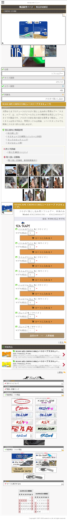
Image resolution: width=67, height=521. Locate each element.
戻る (63, 342)
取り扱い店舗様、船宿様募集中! (22, 160)
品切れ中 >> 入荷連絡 (42, 336)
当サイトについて (34, 383)
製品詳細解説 (42, 7)
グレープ (22, 313)
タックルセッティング (17, 140)
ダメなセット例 (14, 143)
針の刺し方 (12, 133)
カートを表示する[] (34, 484)
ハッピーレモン (25, 285)
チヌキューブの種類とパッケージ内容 (24, 136)
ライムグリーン (25, 257)
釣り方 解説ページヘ (18, 152)
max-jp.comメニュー (33, 2)
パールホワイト (25, 229)
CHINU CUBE (10, 11)
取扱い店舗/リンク (34, 389)
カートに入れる (42, 238)
